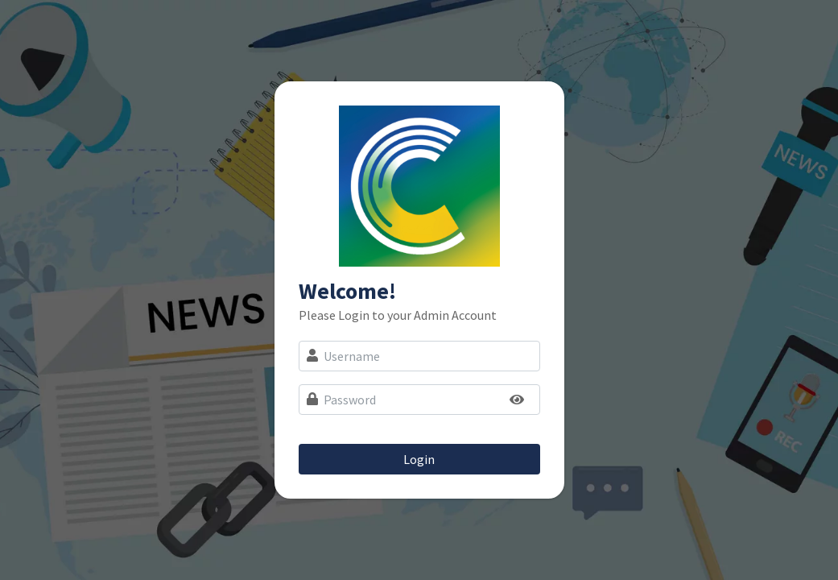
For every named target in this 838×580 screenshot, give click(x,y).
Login (419, 459)
